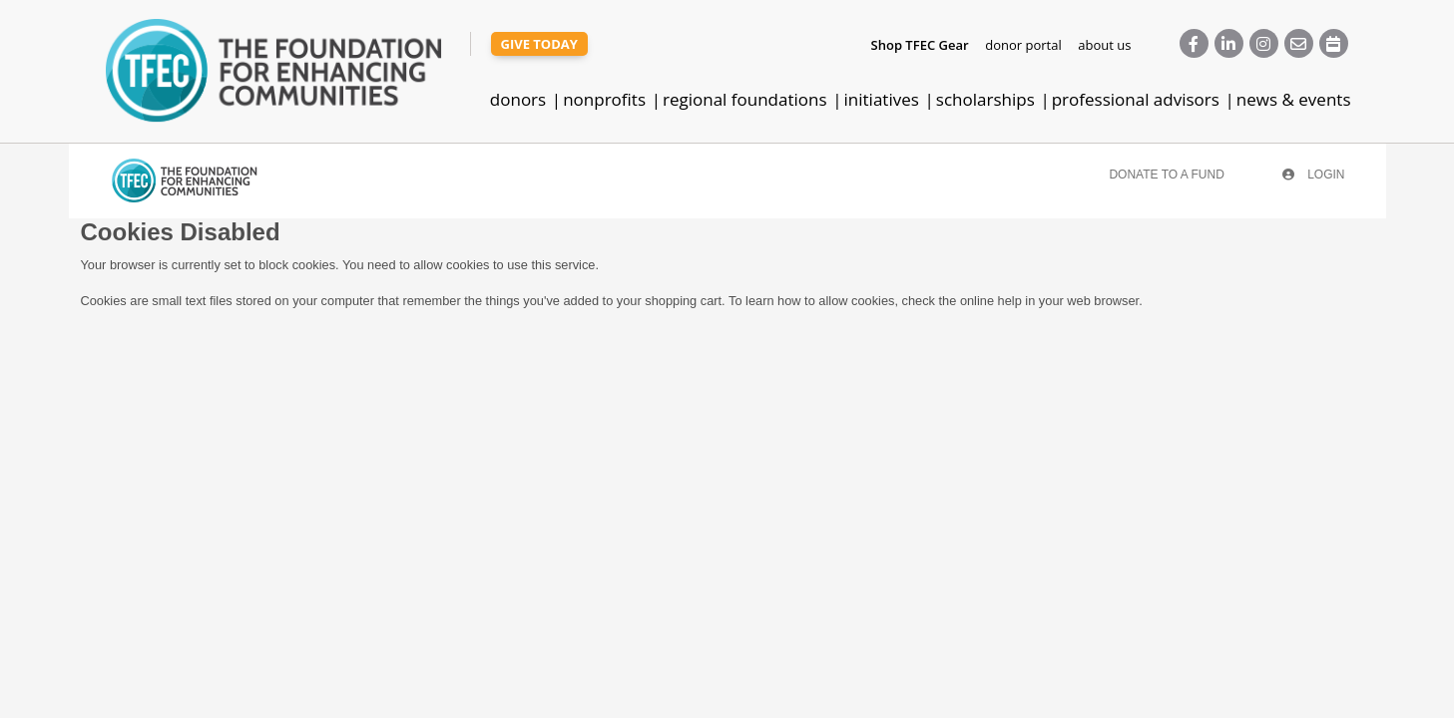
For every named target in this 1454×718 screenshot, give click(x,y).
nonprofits (604, 99)
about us (1104, 45)
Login (1313, 174)
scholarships (985, 99)
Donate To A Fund (1166, 174)
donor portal (1023, 45)
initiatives (881, 99)
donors (518, 99)
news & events (1293, 99)
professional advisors (1135, 99)
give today (539, 44)
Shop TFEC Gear (920, 45)
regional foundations (745, 99)
